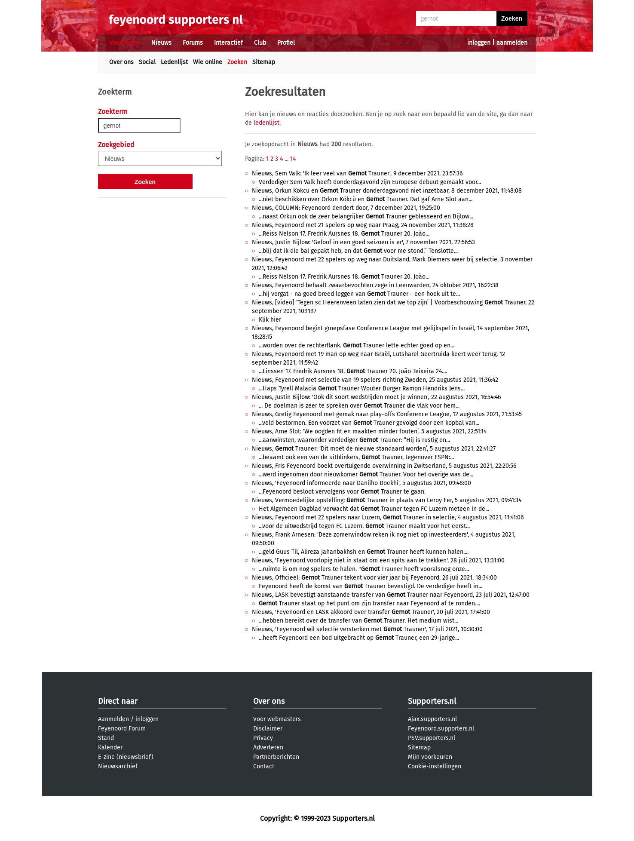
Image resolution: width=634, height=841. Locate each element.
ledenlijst (266, 122)
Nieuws (161, 42)
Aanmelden (113, 719)
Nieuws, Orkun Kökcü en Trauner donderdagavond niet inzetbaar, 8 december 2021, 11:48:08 (387, 190)
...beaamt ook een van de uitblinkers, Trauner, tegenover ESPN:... (356, 457)
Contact (263, 766)
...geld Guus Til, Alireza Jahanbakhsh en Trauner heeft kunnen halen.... (364, 552)
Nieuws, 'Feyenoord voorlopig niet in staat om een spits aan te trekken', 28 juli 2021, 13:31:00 (378, 560)
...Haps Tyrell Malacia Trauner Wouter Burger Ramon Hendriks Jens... (362, 388)
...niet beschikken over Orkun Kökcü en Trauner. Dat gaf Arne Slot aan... (365, 199)
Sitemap (263, 62)
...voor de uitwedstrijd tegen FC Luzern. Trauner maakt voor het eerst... (364, 526)
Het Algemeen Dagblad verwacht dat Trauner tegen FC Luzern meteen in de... (374, 509)
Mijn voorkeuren (430, 757)
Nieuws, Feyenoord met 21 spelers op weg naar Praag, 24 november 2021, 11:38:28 (363, 225)
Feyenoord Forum (122, 728)
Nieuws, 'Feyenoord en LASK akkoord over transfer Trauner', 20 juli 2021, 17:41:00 (371, 612)
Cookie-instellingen (434, 766)
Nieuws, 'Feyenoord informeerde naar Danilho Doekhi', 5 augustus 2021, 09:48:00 (361, 483)
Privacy (263, 738)
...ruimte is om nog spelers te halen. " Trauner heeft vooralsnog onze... (364, 569)
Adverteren (268, 747)
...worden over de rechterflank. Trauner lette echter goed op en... (356, 345)
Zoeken (237, 62)
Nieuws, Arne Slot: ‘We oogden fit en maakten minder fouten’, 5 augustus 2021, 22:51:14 (369, 431)
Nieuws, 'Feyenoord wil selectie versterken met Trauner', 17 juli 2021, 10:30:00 (367, 629)
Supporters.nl (432, 701)
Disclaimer (267, 728)
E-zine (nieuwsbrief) (125, 757)
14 (293, 159)
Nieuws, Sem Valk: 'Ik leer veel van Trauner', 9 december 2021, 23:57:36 (357, 173)
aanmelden (511, 42)
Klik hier (270, 319)
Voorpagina (124, 42)
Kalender (110, 747)
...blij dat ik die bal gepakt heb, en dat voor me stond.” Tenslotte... (358, 251)
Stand (106, 738)
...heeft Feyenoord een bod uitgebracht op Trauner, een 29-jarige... (359, 637)
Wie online (207, 62)
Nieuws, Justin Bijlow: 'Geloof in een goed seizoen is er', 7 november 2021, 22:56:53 (363, 242)
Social (147, 62)
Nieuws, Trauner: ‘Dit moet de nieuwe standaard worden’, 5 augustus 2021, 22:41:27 (374, 448)
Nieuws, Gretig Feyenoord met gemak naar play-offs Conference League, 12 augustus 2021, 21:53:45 (387, 414)
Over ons (121, 62)
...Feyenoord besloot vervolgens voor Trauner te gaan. (342, 491)
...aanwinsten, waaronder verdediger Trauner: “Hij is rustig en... (354, 440)
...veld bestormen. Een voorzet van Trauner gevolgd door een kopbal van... (369, 423)
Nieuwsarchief (118, 766)
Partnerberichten (276, 757)
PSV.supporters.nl (431, 738)
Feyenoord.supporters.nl (441, 728)
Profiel (286, 42)
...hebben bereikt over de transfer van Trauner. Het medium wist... (358, 620)
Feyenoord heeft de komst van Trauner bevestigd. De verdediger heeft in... (370, 586)
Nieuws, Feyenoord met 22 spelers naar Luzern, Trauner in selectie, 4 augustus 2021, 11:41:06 (388, 517)
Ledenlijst (174, 62)
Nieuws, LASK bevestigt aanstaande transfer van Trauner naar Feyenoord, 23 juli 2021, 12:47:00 (391, 595)
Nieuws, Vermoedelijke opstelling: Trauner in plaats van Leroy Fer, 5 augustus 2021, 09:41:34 (386, 500)
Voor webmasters (277, 719)
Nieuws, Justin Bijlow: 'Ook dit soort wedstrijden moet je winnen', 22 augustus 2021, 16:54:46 (376, 397)
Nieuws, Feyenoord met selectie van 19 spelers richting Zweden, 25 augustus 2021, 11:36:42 (375, 380)
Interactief (228, 42)
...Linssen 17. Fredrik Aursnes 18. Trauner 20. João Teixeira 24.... (353, 371)
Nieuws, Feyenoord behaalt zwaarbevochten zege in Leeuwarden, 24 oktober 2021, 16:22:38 (375, 285)
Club (260, 42)
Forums (193, 42)
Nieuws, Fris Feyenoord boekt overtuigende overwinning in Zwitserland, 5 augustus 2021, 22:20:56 (384, 466)
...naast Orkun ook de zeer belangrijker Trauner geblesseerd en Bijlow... (366, 216)
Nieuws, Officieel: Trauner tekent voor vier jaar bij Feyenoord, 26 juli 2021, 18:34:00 (374, 577)
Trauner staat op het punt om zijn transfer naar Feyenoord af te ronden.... (369, 603)
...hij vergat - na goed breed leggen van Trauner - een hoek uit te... (359, 294)
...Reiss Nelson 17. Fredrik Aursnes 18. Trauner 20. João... (344, 233)
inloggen (478, 42)
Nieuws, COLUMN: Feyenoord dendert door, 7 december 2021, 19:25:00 (346, 208)
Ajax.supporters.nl (432, 719)
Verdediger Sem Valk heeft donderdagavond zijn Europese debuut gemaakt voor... (370, 182)
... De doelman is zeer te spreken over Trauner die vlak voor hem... (359, 405)
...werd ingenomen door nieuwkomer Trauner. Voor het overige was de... (366, 474)
